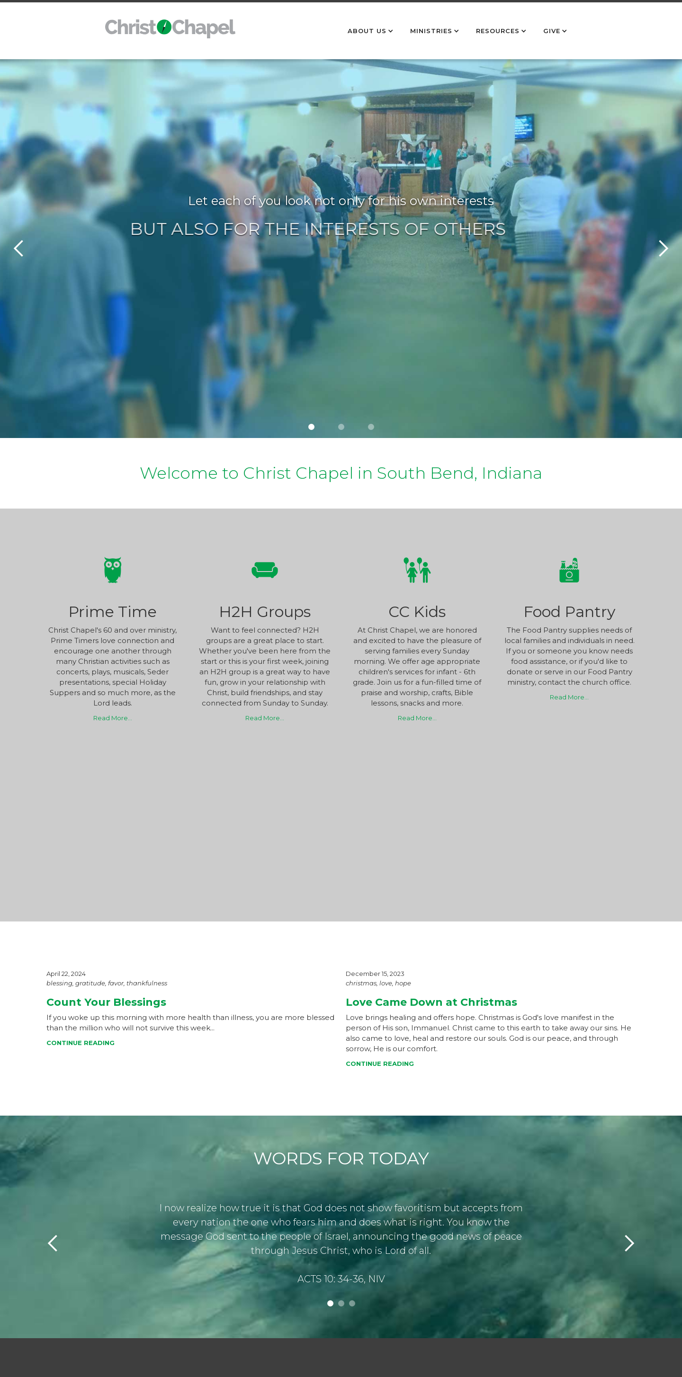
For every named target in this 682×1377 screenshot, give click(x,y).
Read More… (112, 718)
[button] (372, 31)
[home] (170, 33)
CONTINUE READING (80, 1042)
